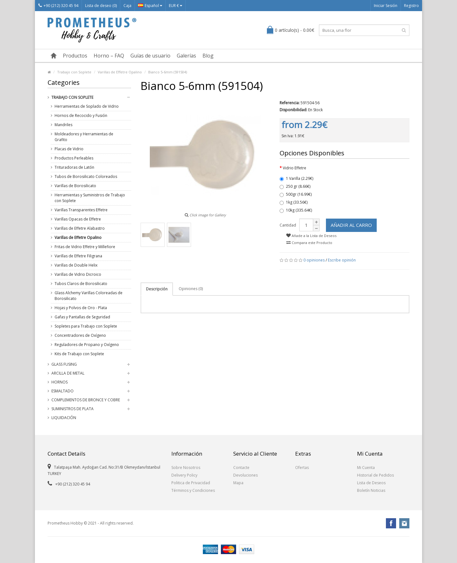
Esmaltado (62, 391)
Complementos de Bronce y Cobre (85, 400)
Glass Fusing (64, 364)
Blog (208, 55)
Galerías (186, 55)
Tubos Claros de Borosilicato (81, 283)
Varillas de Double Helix (76, 265)
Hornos (59, 382)
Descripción (157, 289)
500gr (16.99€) (296, 194)
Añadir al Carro (351, 225)
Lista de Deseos (371, 482)
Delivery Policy (184, 475)
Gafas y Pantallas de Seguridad (82, 317)
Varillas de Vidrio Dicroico (78, 274)
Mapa (238, 482)
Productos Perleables (74, 158)
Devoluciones (245, 475)
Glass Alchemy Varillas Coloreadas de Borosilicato (89, 295)
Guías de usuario (150, 55)
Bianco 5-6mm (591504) (167, 72)
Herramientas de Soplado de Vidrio (87, 106)
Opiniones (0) (191, 288)
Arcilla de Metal (67, 373)
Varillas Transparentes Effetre (81, 210)
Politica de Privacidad (190, 482)
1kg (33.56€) (294, 202)
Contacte (241, 467)
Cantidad (288, 225)
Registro (411, 5)
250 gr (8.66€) (295, 186)
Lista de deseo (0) (101, 5)
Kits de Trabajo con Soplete (79, 353)
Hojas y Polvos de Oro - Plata (81, 307)
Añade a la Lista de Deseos (311, 235)
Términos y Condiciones (193, 490)
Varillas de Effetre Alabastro (80, 228)
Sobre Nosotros (185, 467)
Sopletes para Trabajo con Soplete (86, 326)
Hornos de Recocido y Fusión (81, 115)
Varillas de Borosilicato (75, 185)
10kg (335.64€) (296, 210)
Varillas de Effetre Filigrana (78, 256)
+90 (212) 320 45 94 (58, 5)
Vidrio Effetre (294, 168)
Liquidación (63, 417)
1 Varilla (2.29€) (296, 178)
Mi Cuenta (366, 467)
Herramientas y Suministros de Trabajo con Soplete (90, 197)
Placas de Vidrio (69, 149)
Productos (75, 55)
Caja (127, 5)
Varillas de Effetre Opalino (120, 72)
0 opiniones (314, 260)
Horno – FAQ (109, 55)
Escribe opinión (342, 260)
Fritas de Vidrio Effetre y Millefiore (85, 246)
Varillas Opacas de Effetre (78, 219)
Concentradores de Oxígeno (80, 335)
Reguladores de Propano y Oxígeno (87, 344)
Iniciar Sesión (385, 5)
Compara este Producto (309, 242)
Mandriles (63, 124)
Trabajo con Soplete (74, 72)
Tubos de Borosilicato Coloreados (86, 176)
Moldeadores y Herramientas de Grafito (84, 136)
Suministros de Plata (72, 408)
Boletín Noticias (371, 490)
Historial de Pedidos (375, 475)
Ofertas (302, 467)
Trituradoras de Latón (74, 167)
